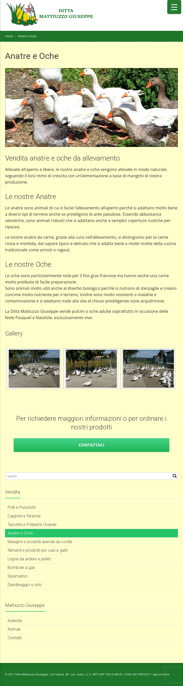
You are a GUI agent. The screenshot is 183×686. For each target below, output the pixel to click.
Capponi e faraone (24, 516)
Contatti (15, 637)
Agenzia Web (161, 674)
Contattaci (91, 445)
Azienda (15, 620)
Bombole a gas (21, 567)
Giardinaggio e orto (25, 584)
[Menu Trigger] (174, 7)
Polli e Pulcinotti (22, 507)
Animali (14, 629)
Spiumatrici (17, 576)
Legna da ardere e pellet (29, 559)
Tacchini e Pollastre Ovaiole (32, 524)
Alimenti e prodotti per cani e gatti (38, 550)
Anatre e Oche (20, 533)
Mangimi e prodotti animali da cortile (40, 541)
